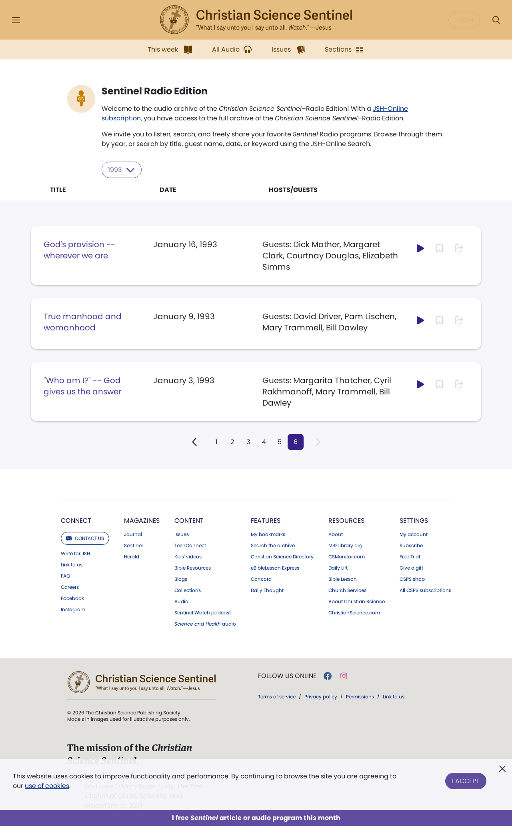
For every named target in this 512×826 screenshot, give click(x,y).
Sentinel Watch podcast (202, 612)
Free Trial (410, 556)
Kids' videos (188, 556)
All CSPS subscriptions (425, 590)
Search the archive (273, 545)
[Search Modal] (496, 20)
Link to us (71, 564)
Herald (131, 556)
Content (189, 520)
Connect (76, 520)
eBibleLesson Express (275, 567)
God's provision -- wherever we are (79, 249)
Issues (181, 534)
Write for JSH (75, 553)
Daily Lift (338, 567)
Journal (133, 534)
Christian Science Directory (282, 556)
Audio (181, 601)
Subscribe (411, 545)
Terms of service (277, 696)
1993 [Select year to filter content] (122, 169)
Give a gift (411, 567)
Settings (414, 520)
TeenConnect (190, 545)
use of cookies (47, 785)
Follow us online (287, 675)
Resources (346, 520)
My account (414, 534)
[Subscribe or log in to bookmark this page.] (439, 248)
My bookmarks (268, 534)
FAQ (65, 575)
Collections (187, 590)
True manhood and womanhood (83, 321)
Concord (261, 578)
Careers (70, 586)
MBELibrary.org (345, 545)
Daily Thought (267, 590)
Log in (464, 20)
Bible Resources (192, 567)
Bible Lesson (342, 578)
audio (205, 623)
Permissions (360, 696)
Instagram (73, 609)
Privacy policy (320, 696)
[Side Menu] (16, 20)
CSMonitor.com (346, 556)
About (335, 534)
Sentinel (133, 545)
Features (265, 520)
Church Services (347, 590)
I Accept (466, 779)
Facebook (72, 598)
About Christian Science (356, 601)
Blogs (180, 578)
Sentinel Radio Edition (155, 91)
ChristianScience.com (354, 612)
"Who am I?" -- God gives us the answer (82, 385)
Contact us (85, 537)
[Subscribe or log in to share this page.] (458, 248)
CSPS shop (412, 578)
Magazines (142, 520)
